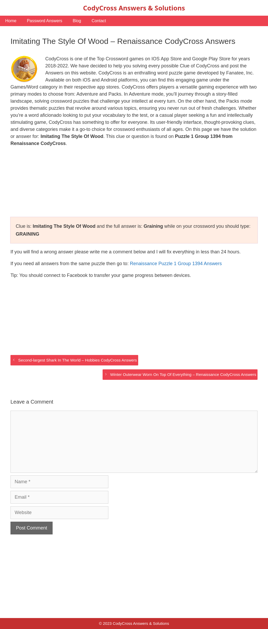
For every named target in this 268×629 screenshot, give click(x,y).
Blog (77, 21)
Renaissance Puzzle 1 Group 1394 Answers (176, 263)
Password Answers (44, 21)
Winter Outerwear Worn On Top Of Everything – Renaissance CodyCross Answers (183, 374)
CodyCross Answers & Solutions (134, 7)
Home (10, 21)
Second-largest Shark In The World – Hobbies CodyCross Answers (77, 360)
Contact (99, 21)
